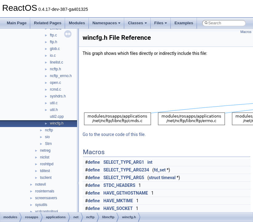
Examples (183, 23)
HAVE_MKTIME (118, 200)
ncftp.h (55, 69)
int (149, 162)
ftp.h (53, 42)
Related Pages (47, 23)
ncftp (49, 130)
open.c (55, 82)
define (94, 162)
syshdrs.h (58, 96)
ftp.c (53, 35)
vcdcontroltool (46, 211)
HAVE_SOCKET (118, 208)
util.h (54, 110)
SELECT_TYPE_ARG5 (124, 177)
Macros (245, 32)
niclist (44, 157)
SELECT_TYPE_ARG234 (126, 169)
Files (160, 23)
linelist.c (56, 62)
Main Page (17, 23)
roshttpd (46, 164)
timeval (168, 177)
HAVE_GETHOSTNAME (126, 193)
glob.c (55, 49)
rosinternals (44, 191)
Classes (137, 23)
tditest (45, 171)
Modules (77, 23)
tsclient (45, 177)
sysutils (41, 205)
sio (47, 137)
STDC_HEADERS (120, 185)
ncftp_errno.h (61, 76)
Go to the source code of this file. (114, 134)
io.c (53, 55)
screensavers (46, 198)
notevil (40, 184)
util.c (54, 103)
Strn (48, 144)
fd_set (159, 169)
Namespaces (106, 23)
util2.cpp (57, 116)
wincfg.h (56, 123)
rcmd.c (55, 89)
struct (154, 177)
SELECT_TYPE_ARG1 (124, 162)
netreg (45, 150)
